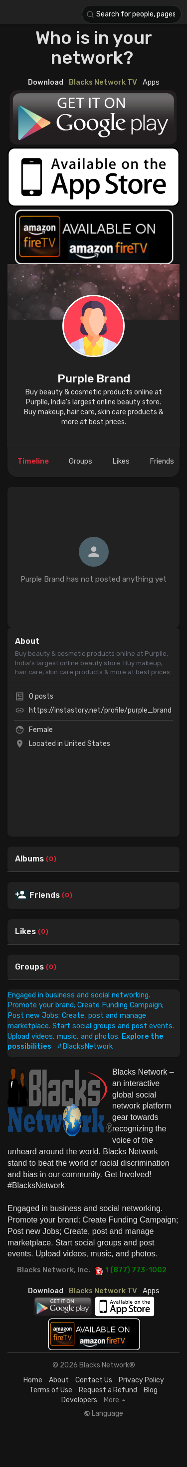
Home (32, 1380)
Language (103, 1413)
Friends (44, 895)
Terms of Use (50, 1390)
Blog (151, 1390)
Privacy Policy (141, 1380)
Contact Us (93, 1380)
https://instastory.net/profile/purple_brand (100, 710)
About (59, 1380)
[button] (132, 14)
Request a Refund (108, 1390)
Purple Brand (93, 378)
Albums (29, 859)
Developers (79, 1400)
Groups (29, 967)
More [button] (115, 1400)
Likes (25, 932)
